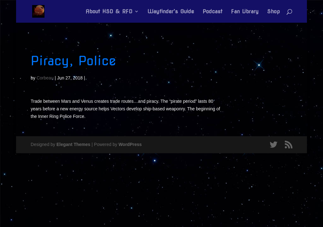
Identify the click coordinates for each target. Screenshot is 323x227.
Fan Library (245, 12)
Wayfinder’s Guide (170, 12)
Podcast (212, 12)
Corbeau (45, 77)
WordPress (130, 144)
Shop (273, 12)
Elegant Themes (73, 144)
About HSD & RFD (108, 12)
